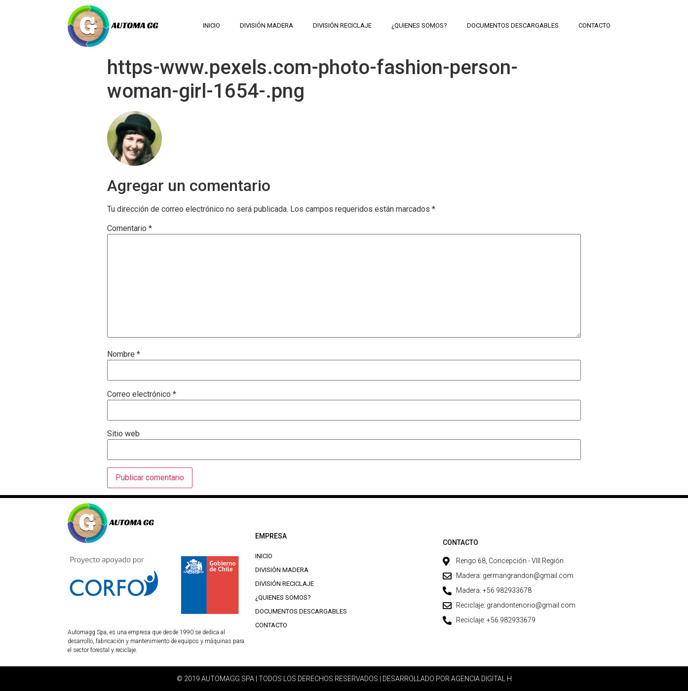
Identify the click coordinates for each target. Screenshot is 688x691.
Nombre (123, 354)
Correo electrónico (141, 394)
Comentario (129, 228)
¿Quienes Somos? (419, 25)
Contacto (594, 25)
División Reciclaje (342, 25)
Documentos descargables (513, 25)
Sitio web (123, 434)
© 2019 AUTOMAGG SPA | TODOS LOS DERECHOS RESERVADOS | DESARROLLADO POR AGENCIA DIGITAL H (344, 679)
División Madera (266, 25)
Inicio (211, 25)
